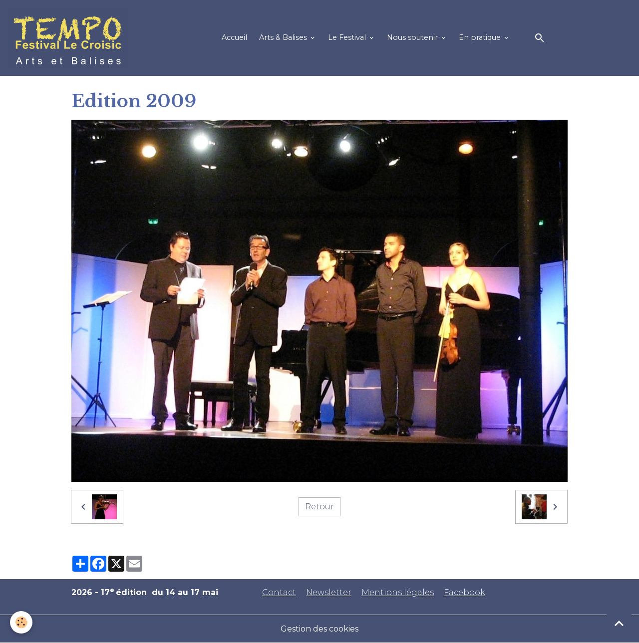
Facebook (464, 592)
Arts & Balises (284, 37)
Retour (319, 506)
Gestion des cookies (319, 629)
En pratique (481, 37)
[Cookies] (21, 622)
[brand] (70, 38)
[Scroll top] (619, 623)
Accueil (234, 37)
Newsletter (328, 592)
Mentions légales (397, 592)
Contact (279, 592)
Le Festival (348, 37)
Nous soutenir (413, 37)
